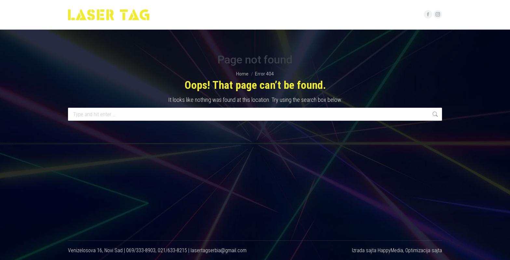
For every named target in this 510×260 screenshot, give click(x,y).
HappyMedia (390, 250)
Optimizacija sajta (423, 250)
